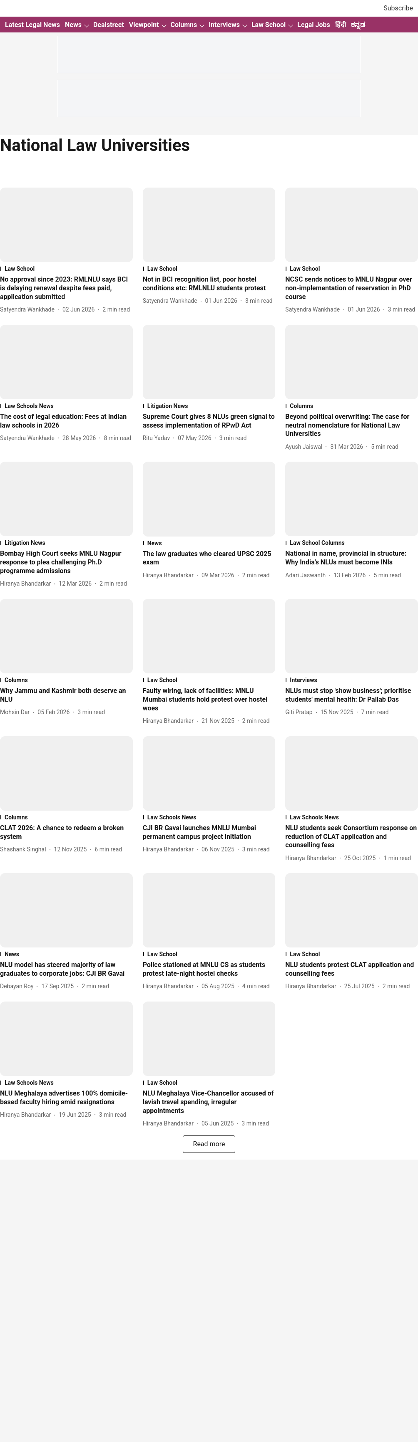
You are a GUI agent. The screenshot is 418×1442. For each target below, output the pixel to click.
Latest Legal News (32, 25)
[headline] (66, 288)
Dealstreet (108, 25)
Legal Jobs (313, 25)
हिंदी (340, 25)
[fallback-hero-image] (66, 225)
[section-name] (66, 268)
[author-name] (29, 309)
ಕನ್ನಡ (358, 25)
